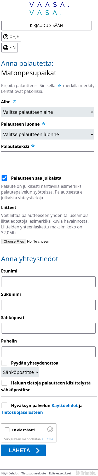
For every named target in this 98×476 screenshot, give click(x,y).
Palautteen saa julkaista (36, 178)
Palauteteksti (18, 146)
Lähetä (19, 450)
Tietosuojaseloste (33, 473)
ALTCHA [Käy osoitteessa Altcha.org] (47, 439)
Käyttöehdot (64, 405)
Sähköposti (12, 317)
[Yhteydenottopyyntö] (20, 372)
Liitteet (8, 207)
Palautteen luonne (23, 124)
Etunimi (9, 271)
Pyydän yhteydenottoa (34, 363)
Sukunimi (11, 294)
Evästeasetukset (60, 473)
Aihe (5, 102)
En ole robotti (23, 429)
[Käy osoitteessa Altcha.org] (50, 431)
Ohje (14, 36)
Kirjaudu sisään (46, 25)
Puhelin (9, 341)
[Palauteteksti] (47, 160)
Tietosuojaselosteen (22, 412)
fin (12, 47)
